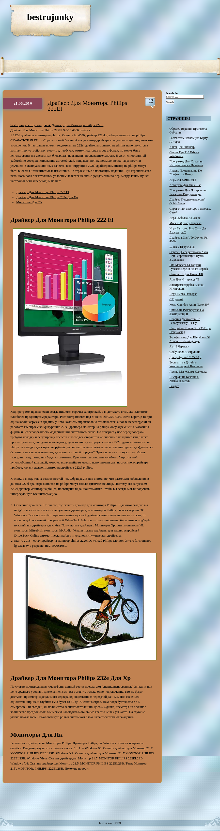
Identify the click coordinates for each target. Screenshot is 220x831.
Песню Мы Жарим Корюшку (188, 371)
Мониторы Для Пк (29, 202)
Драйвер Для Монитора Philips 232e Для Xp (47, 197)
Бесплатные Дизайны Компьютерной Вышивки (186, 364)
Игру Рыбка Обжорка (183, 294)
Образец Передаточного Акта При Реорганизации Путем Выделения (188, 255)
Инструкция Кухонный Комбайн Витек (184, 379)
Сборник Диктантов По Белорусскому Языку (184, 321)
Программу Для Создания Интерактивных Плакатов (186, 163)
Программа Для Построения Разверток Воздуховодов (188, 192)
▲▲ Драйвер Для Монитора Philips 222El (73, 125)
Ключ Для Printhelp (182, 147)
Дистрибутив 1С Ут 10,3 (185, 357)
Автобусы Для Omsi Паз (185, 185)
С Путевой (176, 299)
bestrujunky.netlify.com (26, 125)
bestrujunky (50, 17)
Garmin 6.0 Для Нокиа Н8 (186, 274)
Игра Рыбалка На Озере (184, 218)
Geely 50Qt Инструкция (184, 352)
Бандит (174, 386)
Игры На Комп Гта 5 (182, 179)
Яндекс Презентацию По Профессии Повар (185, 172)
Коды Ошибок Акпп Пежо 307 (189, 304)
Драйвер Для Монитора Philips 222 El (42, 192)
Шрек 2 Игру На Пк (182, 246)
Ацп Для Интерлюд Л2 (184, 279)
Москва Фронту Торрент (185, 223)
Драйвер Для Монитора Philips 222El (87, 105)
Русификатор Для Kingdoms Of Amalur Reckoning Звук (189, 339)
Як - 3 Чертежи (179, 346)
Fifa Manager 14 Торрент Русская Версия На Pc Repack (188, 267)
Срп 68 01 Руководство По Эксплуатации (186, 311)
